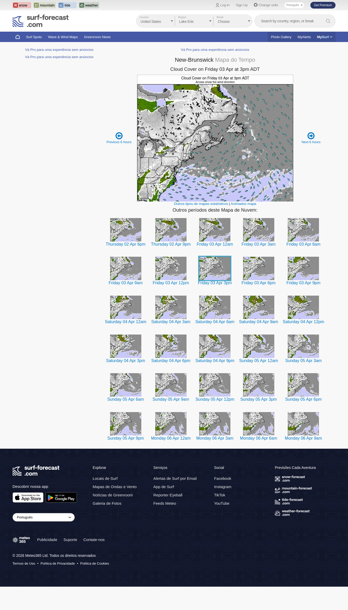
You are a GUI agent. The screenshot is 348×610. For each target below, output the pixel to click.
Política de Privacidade (58, 563)
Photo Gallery (281, 37)
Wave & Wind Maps (63, 37)
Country (144, 17)
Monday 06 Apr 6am (258, 438)
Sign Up (242, 5)
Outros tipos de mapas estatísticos (201, 204)
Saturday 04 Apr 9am (258, 322)
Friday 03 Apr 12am (215, 244)
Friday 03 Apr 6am (303, 244)
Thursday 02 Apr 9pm (171, 244)
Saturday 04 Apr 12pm (303, 322)
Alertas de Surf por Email (175, 478)
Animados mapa (243, 204)
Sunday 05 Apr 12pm (215, 399)
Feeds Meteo (164, 503)
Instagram (222, 486)
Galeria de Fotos (107, 503)
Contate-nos (94, 539)
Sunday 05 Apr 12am (258, 360)
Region (182, 17)
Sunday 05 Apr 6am (125, 399)
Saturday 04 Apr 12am (125, 322)
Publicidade (47, 539)
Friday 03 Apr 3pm (215, 283)
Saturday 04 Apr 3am (170, 322)
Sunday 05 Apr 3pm (258, 399)
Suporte (70, 539)
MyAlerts (304, 37)
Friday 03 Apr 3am (259, 244)
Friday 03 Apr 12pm (171, 283)
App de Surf (163, 486)
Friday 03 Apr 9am (126, 283)
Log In (225, 5)
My (324, 37)
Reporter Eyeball (168, 495)
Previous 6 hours (119, 138)
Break (220, 17)
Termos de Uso (23, 563)
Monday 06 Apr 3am (214, 438)
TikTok (219, 495)
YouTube (221, 503)
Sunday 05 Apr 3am (303, 360)
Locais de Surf (105, 478)
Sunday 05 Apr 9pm (125, 438)
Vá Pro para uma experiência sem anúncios (59, 50)
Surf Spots (34, 37)
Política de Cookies (94, 563)
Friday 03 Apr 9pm (303, 283)
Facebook (222, 478)
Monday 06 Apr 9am (303, 438)
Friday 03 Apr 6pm (259, 283)
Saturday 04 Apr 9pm (214, 360)
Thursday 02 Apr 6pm (125, 244)
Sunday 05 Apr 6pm (303, 399)
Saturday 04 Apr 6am (214, 322)
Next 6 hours (311, 138)
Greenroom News (97, 37)
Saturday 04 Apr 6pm (170, 360)
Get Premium (323, 5)
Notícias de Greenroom (113, 495)
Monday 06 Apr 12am (171, 438)
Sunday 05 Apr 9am (170, 399)
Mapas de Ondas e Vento (115, 486)
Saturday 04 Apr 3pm (125, 360)
